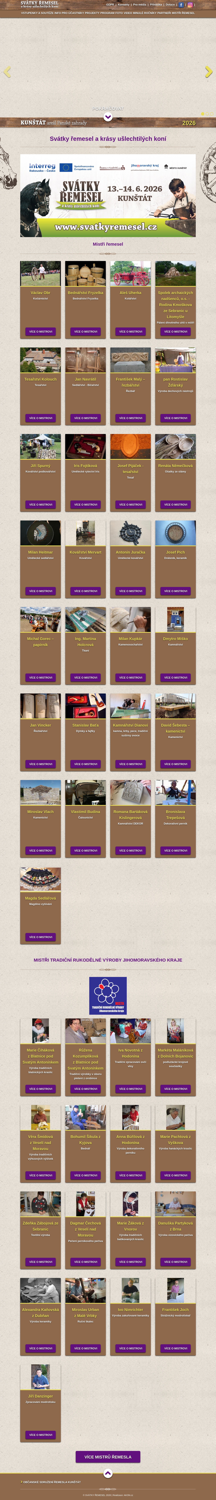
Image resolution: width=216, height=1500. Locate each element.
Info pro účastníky (69, 13)
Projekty (92, 13)
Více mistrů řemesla (108, 1457)
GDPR (110, 4)
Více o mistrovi (40, 331)
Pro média (139, 4)
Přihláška (156, 4)
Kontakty (123, 4)
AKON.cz (128, 1495)
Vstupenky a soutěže (37, 13)
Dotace (170, 4)
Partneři (164, 13)
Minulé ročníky (144, 13)
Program (107, 13)
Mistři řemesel (183, 13)
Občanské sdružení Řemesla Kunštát (52, 1482)
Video (128, 13)
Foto (119, 13)
